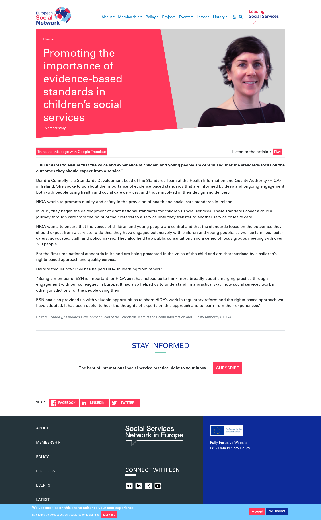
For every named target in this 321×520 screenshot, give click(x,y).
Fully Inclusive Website (229, 442)
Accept (257, 512)
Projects (168, 16)
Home (48, 39)
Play (277, 151)
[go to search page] (241, 16)
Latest (202, 16)
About (106, 16)
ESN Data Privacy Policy (230, 447)
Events (184, 16)
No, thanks (277, 513)
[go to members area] (234, 16)
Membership (129, 16)
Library (219, 16)
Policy (151, 16)
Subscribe (227, 367)
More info (109, 516)
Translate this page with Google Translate (71, 151)
